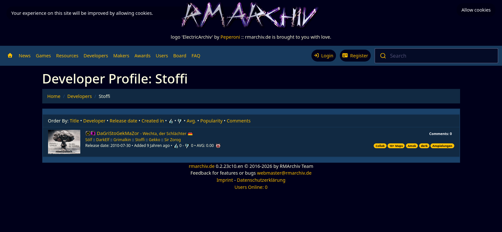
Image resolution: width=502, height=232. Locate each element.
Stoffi (140, 139)
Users (162, 56)
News (25, 56)
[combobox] (436, 55)
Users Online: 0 (251, 187)
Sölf (88, 139)
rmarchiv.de (201, 166)
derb (424, 146)
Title (74, 121)
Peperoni (230, 37)
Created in (153, 121)
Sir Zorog (172, 139)
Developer (94, 121)
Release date (123, 121)
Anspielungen (442, 146)
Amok (412, 146)
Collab (380, 146)
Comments (239, 121)
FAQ (196, 56)
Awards (142, 56)
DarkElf (102, 139)
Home (54, 96)
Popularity (211, 121)
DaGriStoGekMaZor (145, 133)
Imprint (225, 180)
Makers (121, 56)
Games (43, 56)
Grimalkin (122, 139)
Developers (96, 56)
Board (179, 56)
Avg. (191, 121)
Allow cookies (476, 10)
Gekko (154, 139)
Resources (67, 56)
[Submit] (382, 56)
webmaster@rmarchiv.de (284, 173)
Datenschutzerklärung (261, 180)
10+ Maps (396, 146)
